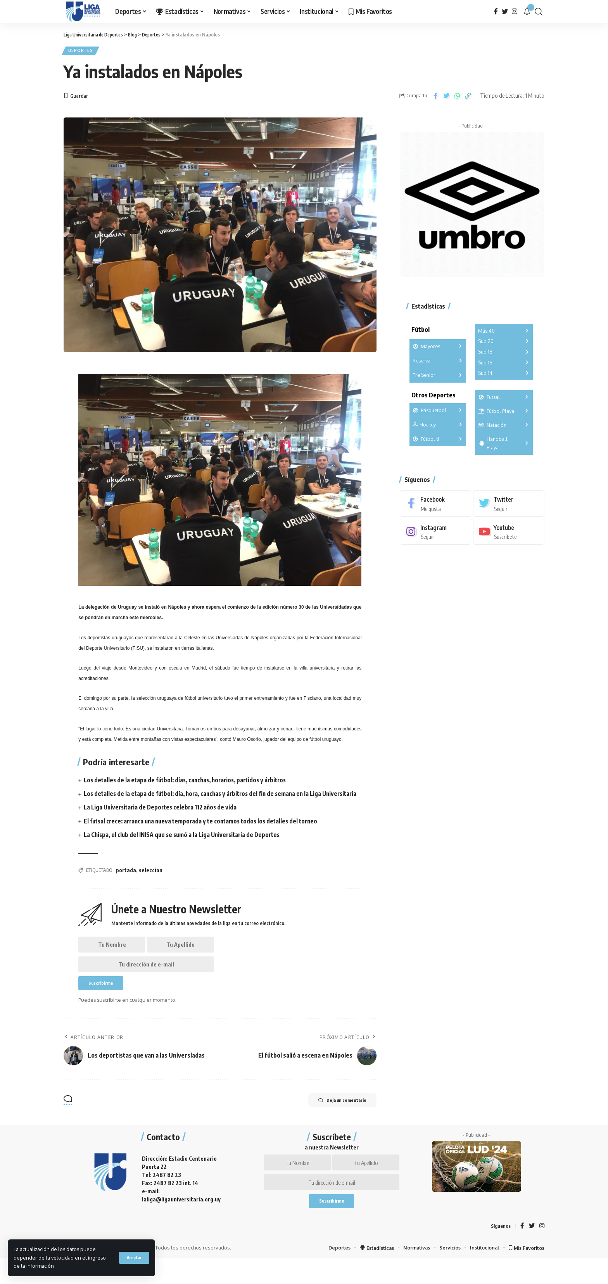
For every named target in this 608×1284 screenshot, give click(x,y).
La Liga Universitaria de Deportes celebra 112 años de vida (163, 818)
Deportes (82, 52)
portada (126, 881)
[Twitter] (505, 11)
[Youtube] (508, 528)
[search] (538, 11)
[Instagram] (514, 11)
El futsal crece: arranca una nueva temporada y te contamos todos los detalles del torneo (206, 832)
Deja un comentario (335, 1119)
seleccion (150, 881)
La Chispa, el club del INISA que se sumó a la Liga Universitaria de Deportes (186, 845)
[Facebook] (496, 11)
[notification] (527, 11)
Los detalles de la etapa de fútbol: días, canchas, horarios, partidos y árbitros (190, 782)
